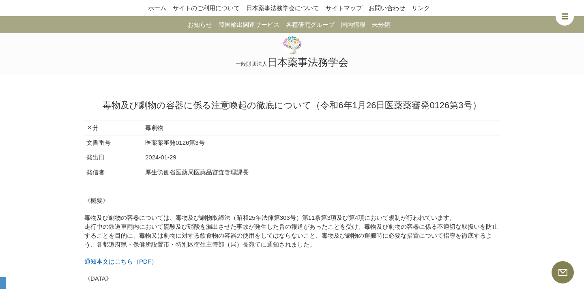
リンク (421, 7)
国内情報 (353, 24)
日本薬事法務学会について (282, 7)
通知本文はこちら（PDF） (120, 261)
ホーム (157, 7)
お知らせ (200, 24)
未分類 (381, 24)
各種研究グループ (310, 24)
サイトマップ (344, 7)
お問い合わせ (387, 7)
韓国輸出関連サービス (249, 24)
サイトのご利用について (206, 7)
